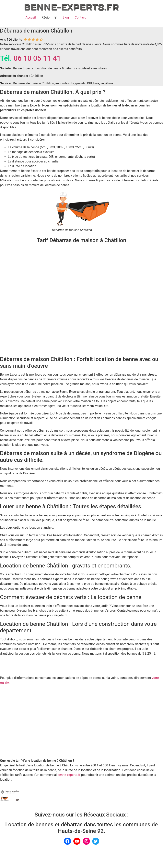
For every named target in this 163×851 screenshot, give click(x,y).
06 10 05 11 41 (37, 58)
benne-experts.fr (68, 775)
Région (46, 17)
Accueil (31, 17)
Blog (66, 17)
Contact (80, 17)
